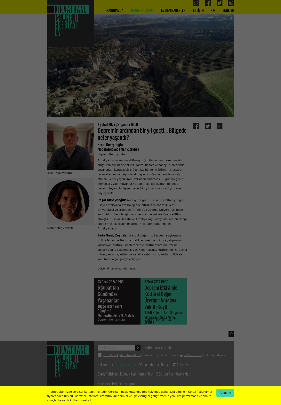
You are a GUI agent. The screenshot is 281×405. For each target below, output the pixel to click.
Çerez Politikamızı (200, 391)
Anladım (225, 392)
